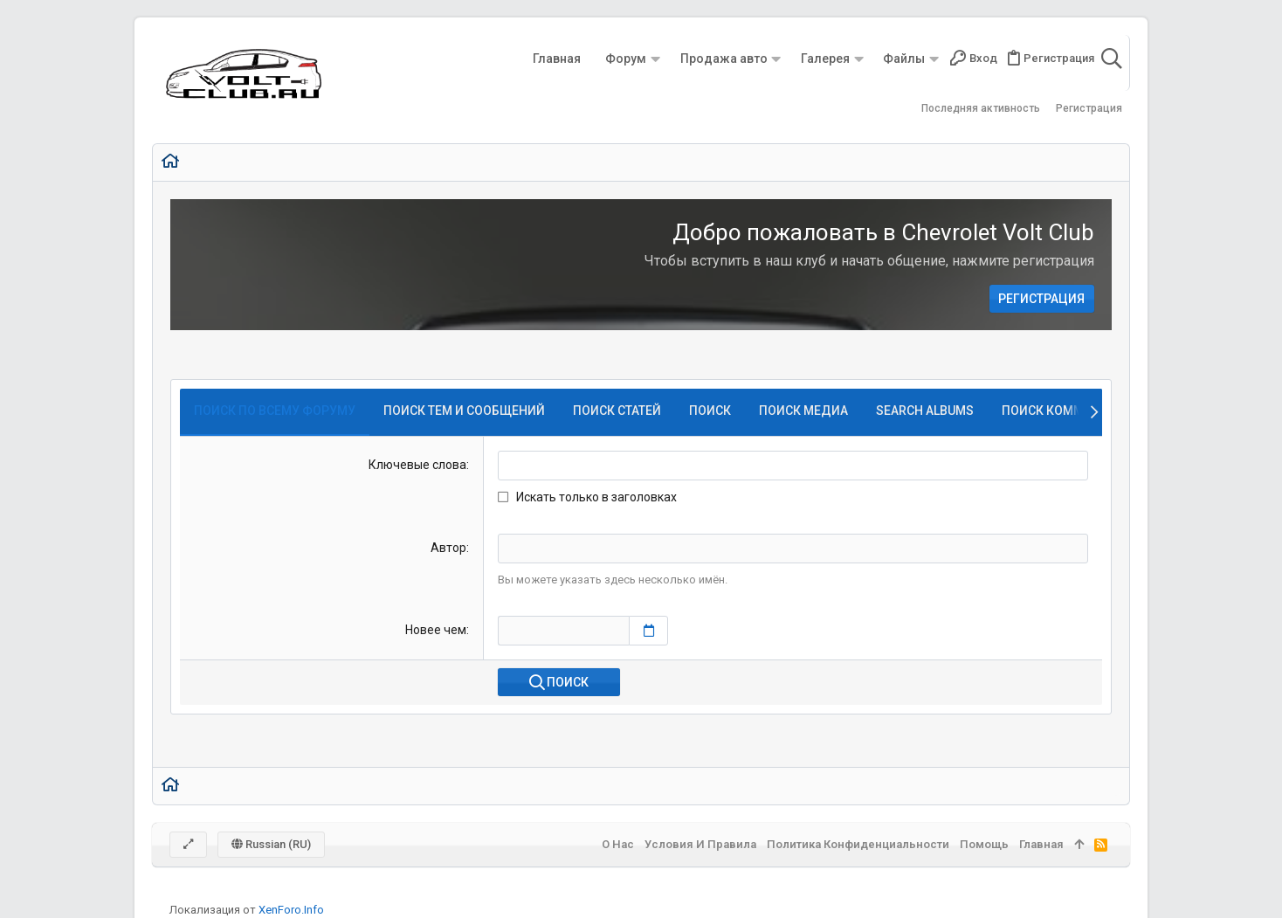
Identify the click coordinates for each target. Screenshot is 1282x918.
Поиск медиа (803, 411)
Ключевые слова (417, 465)
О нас (618, 844)
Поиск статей (617, 411)
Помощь (984, 844)
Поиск (710, 411)
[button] (655, 58)
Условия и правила (700, 844)
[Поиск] (1111, 58)
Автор (448, 548)
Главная (1041, 844)
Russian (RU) (271, 844)
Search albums (925, 411)
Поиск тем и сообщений (464, 411)
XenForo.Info (291, 909)
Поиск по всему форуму (274, 411)
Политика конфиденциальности (858, 844)
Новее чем (435, 630)
